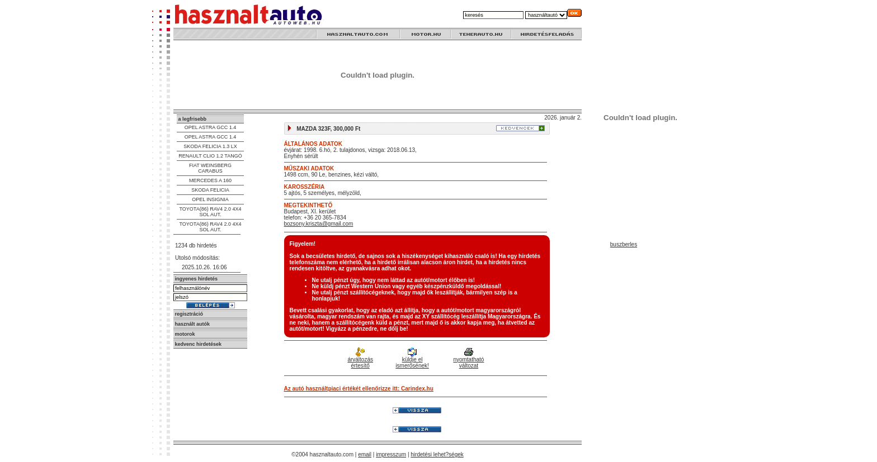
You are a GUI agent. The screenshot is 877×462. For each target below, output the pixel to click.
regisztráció (189, 314)
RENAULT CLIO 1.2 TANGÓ (210, 156)
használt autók (192, 324)
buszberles (623, 244)
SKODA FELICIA (210, 190)
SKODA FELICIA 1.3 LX (210, 146)
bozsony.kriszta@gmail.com (318, 224)
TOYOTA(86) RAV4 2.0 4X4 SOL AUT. (210, 211)
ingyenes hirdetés (196, 279)
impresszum (391, 454)
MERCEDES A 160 (210, 180)
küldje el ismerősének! (411, 359)
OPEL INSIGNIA (210, 199)
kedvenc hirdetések (198, 344)
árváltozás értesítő (360, 359)
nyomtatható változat (468, 359)
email (364, 454)
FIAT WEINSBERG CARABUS (210, 168)
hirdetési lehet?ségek (437, 454)
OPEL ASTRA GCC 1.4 (211, 127)
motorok (185, 334)
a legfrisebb (192, 119)
